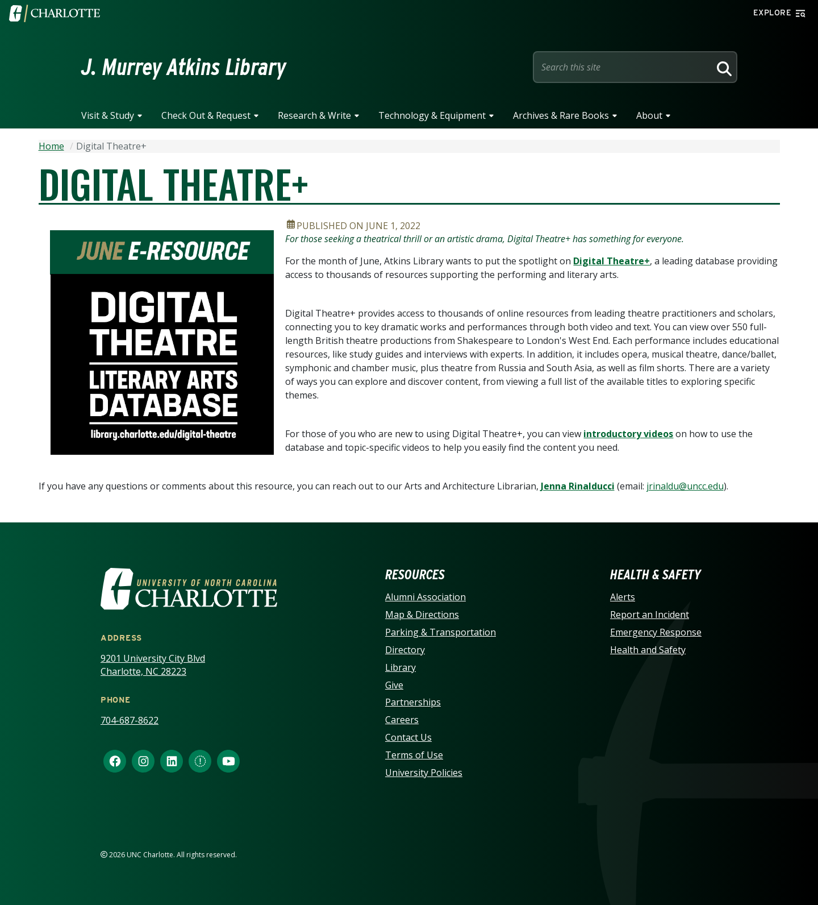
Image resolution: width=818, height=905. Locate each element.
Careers (402, 719)
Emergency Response (656, 632)
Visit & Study (107, 115)
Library (400, 667)
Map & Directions (422, 614)
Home (51, 146)
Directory (405, 650)
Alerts (622, 597)
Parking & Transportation (440, 632)
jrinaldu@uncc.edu (685, 486)
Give (394, 685)
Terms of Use (414, 755)
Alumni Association (425, 597)
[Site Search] (623, 67)
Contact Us (408, 737)
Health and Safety (648, 650)
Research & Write (314, 115)
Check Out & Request (206, 115)
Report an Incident (649, 614)
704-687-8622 (129, 720)
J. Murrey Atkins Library (183, 67)
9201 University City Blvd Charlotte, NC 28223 (153, 665)
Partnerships (413, 702)
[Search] (722, 67)
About (649, 115)
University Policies (423, 772)
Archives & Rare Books (561, 115)
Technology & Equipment (432, 115)
